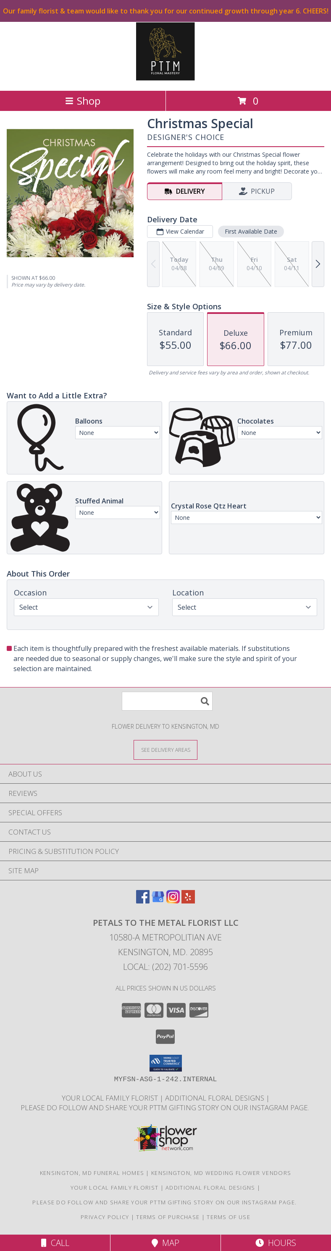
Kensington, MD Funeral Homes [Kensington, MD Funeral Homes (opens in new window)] (92, 1173)
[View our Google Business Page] (158, 901)
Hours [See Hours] (275, 1242)
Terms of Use (228, 1217)
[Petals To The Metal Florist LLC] (165, 78)
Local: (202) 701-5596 (165, 966)
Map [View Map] (165, 1242)
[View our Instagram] (173, 901)
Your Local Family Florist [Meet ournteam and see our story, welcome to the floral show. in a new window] (111, 1098)
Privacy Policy (105, 1217)
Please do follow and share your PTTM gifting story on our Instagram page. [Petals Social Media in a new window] (166, 1107)
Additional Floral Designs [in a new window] (215, 1098)
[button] (166, 1063)
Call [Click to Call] (55, 1242)
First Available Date (251, 231)
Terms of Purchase (168, 1217)
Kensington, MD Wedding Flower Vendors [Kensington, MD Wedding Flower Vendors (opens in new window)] (221, 1173)
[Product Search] (167, 701)
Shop (82, 101)
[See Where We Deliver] (165, 749)
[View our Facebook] (143, 901)
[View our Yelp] (188, 901)
